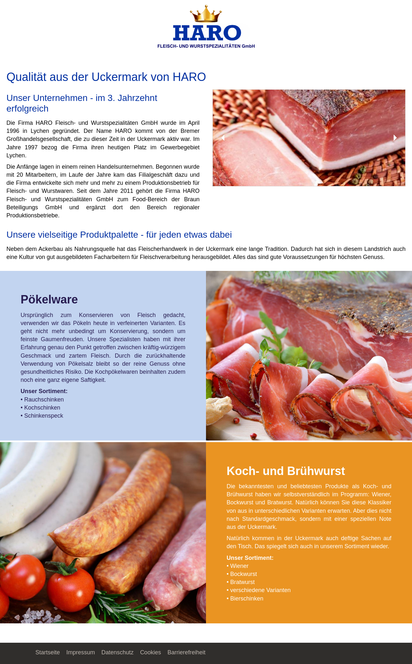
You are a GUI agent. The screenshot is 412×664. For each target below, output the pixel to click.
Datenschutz (117, 652)
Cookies (150, 652)
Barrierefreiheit (186, 652)
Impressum (80, 652)
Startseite (47, 652)
